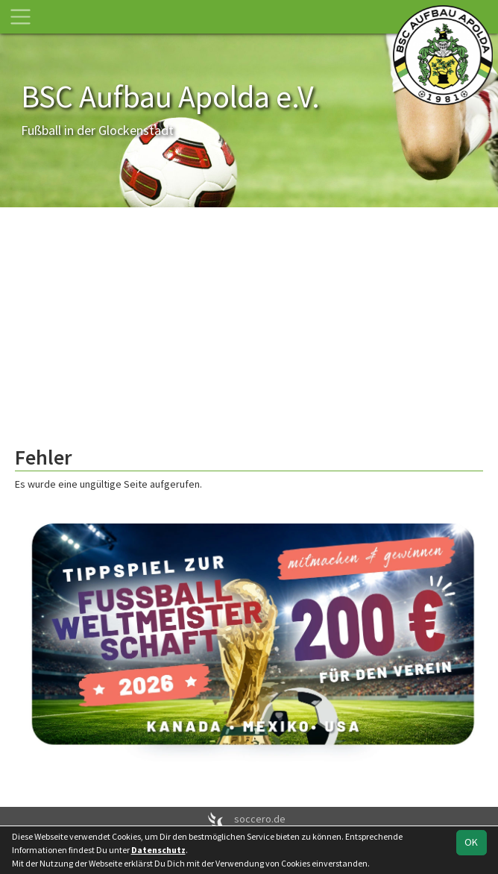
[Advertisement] (249, 333)
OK (471, 842)
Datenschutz (158, 849)
